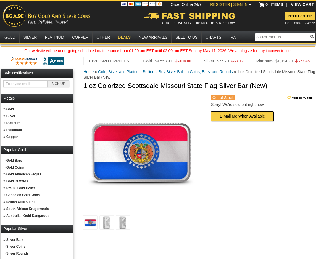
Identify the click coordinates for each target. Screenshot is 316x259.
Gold (10, 109)
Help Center (300, 16)
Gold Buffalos (17, 181)
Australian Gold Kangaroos (27, 216)
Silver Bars (15, 240)
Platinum (13, 123)
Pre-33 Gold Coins (20, 188)
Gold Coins (15, 167)
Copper (12, 137)
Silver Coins (15, 247)
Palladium (14, 130)
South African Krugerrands (27, 209)
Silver (10, 116)
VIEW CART (302, 4)
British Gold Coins (20, 202)
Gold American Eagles (23, 174)
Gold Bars (14, 160)
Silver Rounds (17, 253)
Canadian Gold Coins (23, 195)
